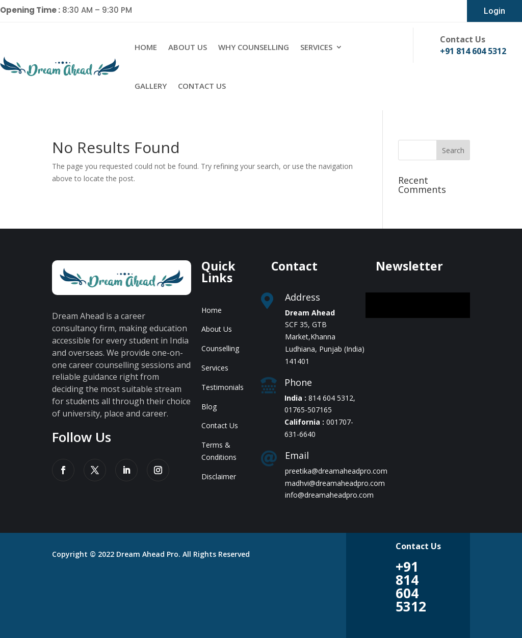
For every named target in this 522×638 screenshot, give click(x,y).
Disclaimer (218, 476)
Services (316, 47)
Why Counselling (253, 47)
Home (146, 47)
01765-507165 (308, 409)
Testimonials (222, 387)
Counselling (220, 348)
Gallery (151, 86)
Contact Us (202, 86)
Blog (209, 406)
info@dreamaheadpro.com (329, 495)
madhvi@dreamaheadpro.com (335, 483)
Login (494, 11)
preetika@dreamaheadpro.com (336, 471)
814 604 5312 (330, 398)
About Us (187, 47)
